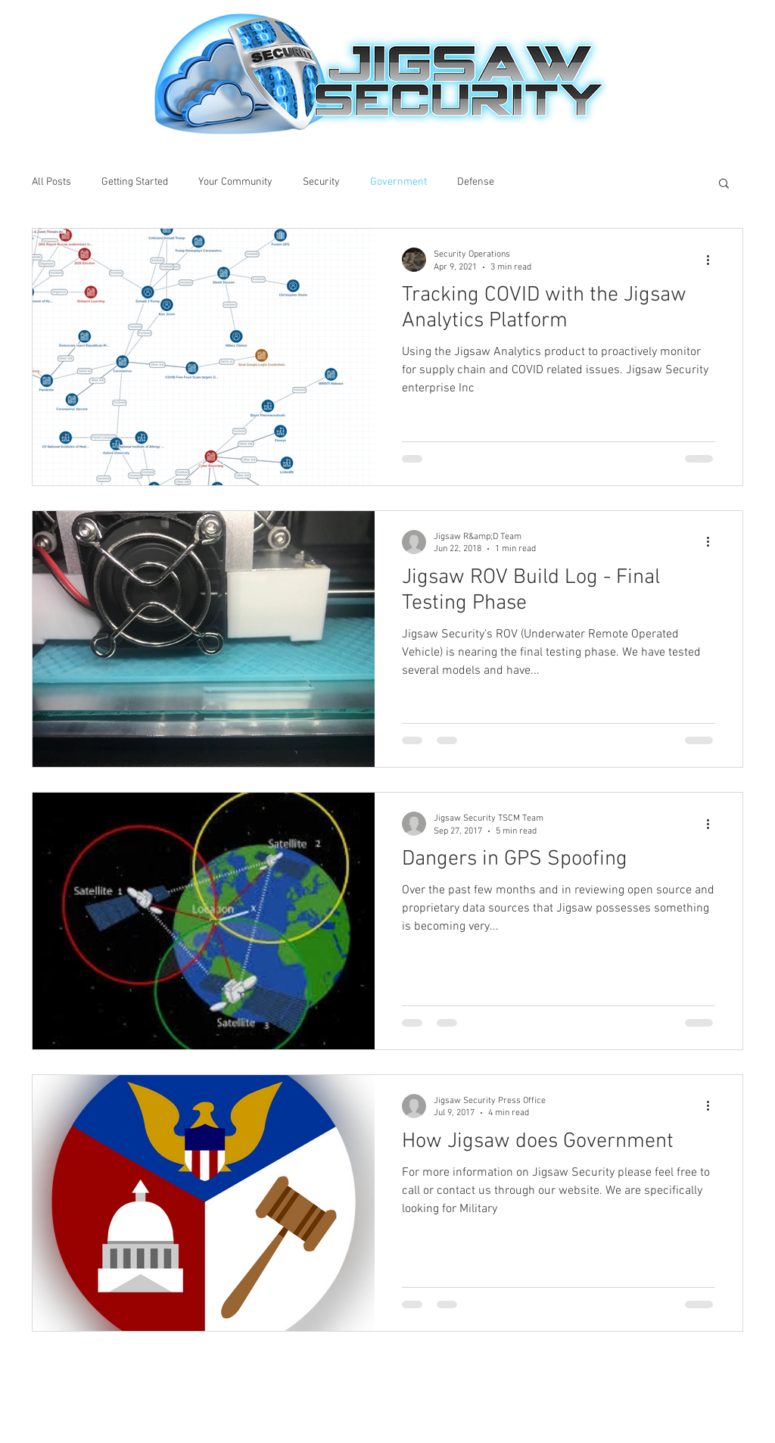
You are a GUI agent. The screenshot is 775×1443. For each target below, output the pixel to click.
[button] (724, 184)
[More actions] (713, 260)
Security (321, 182)
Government (398, 182)
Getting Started (134, 182)
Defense (475, 182)
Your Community (235, 182)
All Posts (51, 182)
